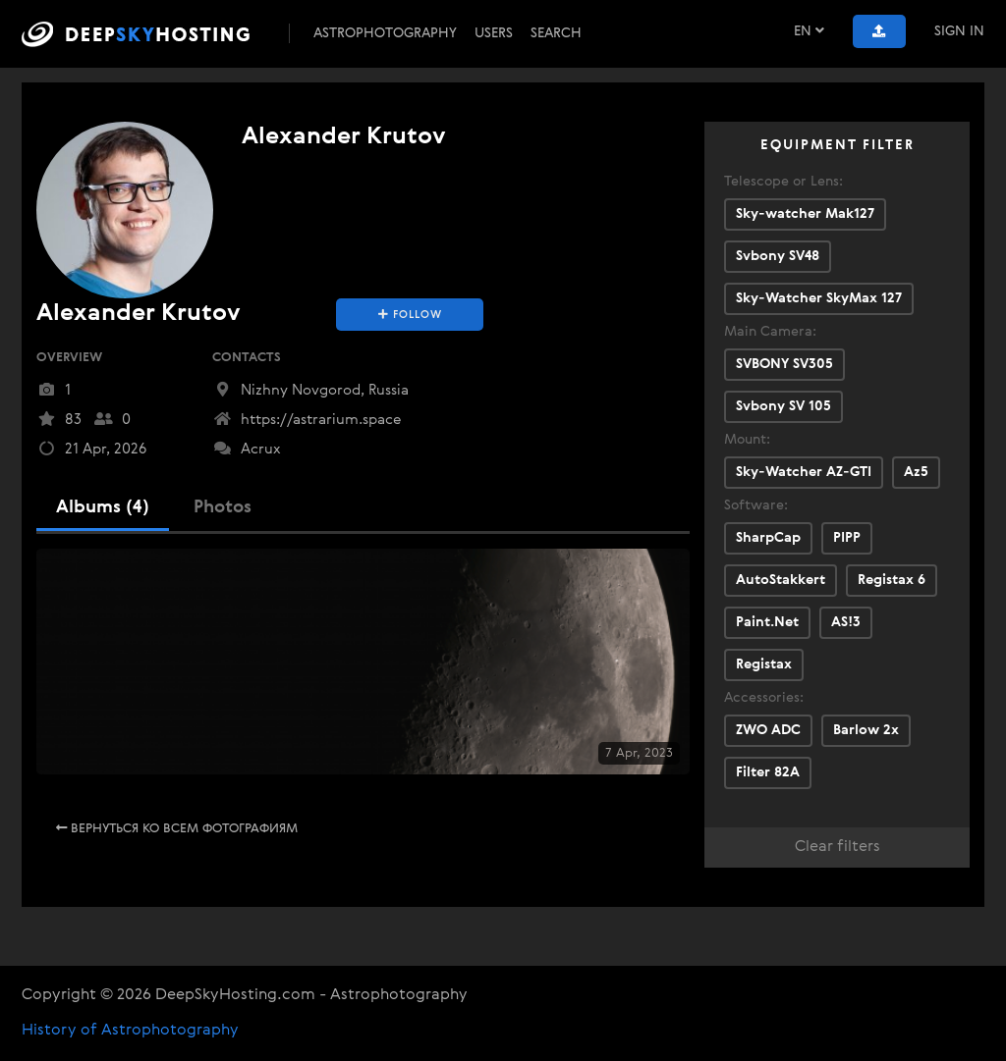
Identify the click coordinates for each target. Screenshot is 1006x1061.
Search (556, 33)
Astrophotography (385, 33)
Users (494, 33)
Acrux (246, 449)
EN (809, 31)
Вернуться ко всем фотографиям (177, 828)
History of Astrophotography (130, 1030)
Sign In (959, 31)
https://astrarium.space (307, 419)
